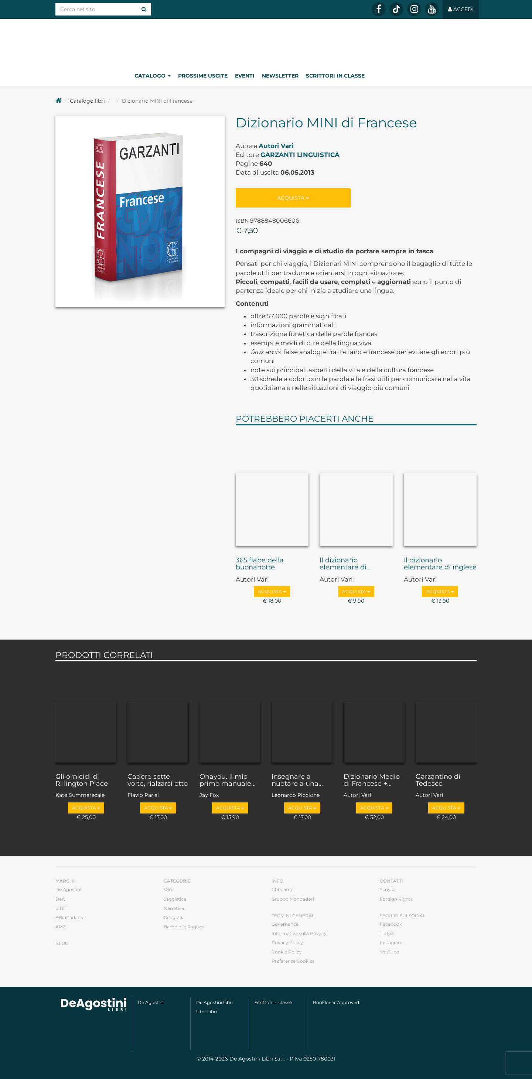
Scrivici (387, 889)
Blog (61, 943)
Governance (285, 924)
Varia (169, 889)
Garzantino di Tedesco (438, 780)
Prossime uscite (203, 75)
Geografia (174, 917)
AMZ (60, 926)
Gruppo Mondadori (293, 899)
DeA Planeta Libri (266, 42)
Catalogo (152, 75)
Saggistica (175, 899)
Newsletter (280, 75)
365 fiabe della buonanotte (260, 564)
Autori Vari (276, 146)
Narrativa (174, 908)
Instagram (391, 942)
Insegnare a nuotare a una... (297, 780)
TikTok (387, 933)
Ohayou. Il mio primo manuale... (228, 780)
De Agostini (68, 889)
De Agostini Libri (214, 1002)
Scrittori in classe (335, 75)
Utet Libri (206, 1011)
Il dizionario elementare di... (345, 564)
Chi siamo (283, 889)
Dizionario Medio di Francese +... (372, 780)
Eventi (245, 75)
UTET (61, 908)
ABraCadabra (70, 917)
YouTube (389, 952)
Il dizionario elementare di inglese (440, 564)
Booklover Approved (336, 1002)
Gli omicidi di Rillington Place (81, 780)
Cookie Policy (287, 952)
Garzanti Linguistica (300, 154)
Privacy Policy (287, 942)
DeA (60, 899)
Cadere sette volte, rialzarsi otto (157, 780)
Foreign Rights (396, 899)
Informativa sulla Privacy (299, 933)
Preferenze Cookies (293, 961)
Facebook (391, 924)
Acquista (293, 198)
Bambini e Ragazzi (184, 926)
